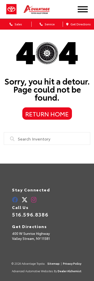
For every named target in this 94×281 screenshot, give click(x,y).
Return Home (47, 113)
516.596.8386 (30, 214)
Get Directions (78, 24)
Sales (16, 24)
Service (47, 24)
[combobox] (47, 138)
